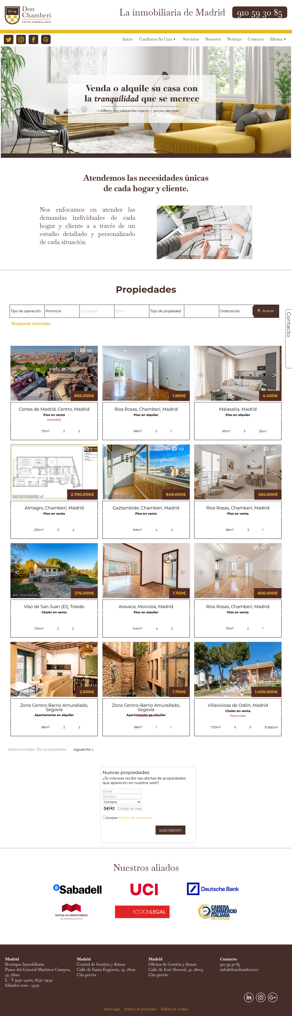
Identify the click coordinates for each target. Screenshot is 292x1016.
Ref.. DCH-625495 (209, 398)
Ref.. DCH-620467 (117, 694)
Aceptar (129, 818)
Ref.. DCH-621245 (117, 496)
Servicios (191, 39)
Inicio (128, 39)
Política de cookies (174, 1009)
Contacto (256, 39)
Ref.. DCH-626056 (25, 398)
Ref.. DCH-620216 (209, 694)
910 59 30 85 (259, 12)
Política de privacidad (135, 818)
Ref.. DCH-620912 (25, 595)
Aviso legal (112, 1009)
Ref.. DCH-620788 (117, 595)
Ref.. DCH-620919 (209, 496)
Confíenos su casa (157, 39)
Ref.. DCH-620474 (209, 595)
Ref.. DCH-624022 (25, 496)
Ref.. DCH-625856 (117, 398)
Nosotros (213, 39)
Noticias (234, 39)
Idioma (277, 39)
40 (86, 350)
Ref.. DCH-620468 (25, 694)
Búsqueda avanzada (30, 323)
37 (168, 350)
